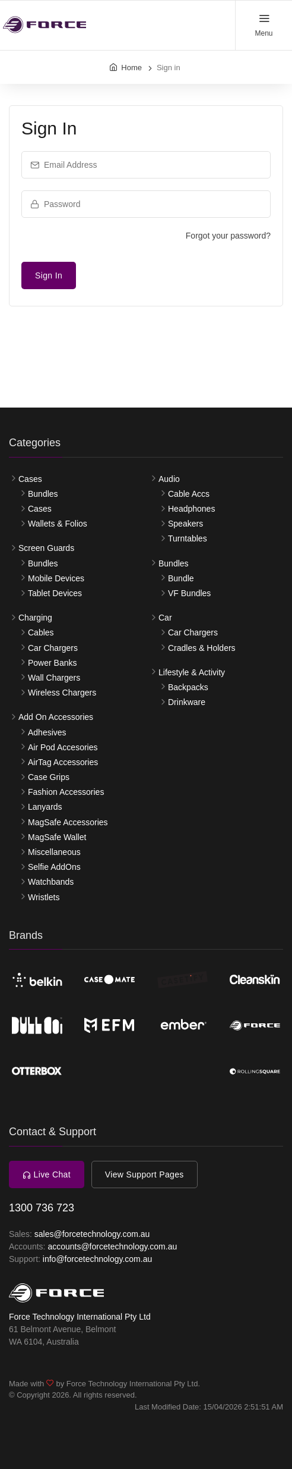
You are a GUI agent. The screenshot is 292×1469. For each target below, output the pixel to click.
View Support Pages (144, 1174)
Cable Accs (189, 494)
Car (165, 617)
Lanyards (45, 807)
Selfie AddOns (54, 867)
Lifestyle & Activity (191, 672)
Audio (169, 479)
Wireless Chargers (62, 692)
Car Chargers (53, 648)
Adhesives (47, 732)
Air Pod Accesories (63, 747)
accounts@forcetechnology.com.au (112, 1246)
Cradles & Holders (202, 648)
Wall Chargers (54, 677)
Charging (35, 617)
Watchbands (51, 882)
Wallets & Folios (57, 523)
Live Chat (47, 1174)
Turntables (187, 538)
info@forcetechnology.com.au (97, 1259)
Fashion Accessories (66, 792)
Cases (30, 479)
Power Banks (52, 663)
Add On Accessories (55, 717)
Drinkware (186, 702)
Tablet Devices (55, 593)
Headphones (191, 508)
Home (131, 67)
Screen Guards (46, 548)
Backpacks (188, 687)
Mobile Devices (56, 578)
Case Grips (48, 777)
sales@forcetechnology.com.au (92, 1234)
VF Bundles (189, 593)
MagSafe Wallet (57, 837)
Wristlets (43, 897)
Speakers (185, 523)
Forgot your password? (228, 235)
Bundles (43, 494)
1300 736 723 (41, 1208)
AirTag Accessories (63, 762)
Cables (41, 632)
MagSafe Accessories (68, 822)
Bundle (181, 578)
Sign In (48, 275)
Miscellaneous (54, 852)
